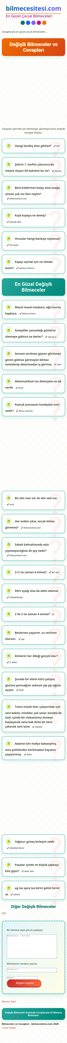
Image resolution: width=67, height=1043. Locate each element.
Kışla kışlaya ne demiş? (30, 215)
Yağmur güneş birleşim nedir (35, 842)
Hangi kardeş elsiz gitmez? (33, 146)
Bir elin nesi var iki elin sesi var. (36, 498)
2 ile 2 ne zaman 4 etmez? (33, 614)
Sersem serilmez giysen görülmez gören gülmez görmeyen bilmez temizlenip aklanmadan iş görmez (33, 359)
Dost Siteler (9, 1027)
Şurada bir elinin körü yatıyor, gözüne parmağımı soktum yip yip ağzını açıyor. (33, 684)
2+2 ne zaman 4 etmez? (31, 572)
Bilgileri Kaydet (24, 982)
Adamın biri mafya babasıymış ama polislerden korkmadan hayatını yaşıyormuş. (30, 749)
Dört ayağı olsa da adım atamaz (36, 591)
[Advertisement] (33, 91)
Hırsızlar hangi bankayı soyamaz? (37, 239)
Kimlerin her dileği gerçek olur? (36, 656)
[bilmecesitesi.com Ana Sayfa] (33, 12)
